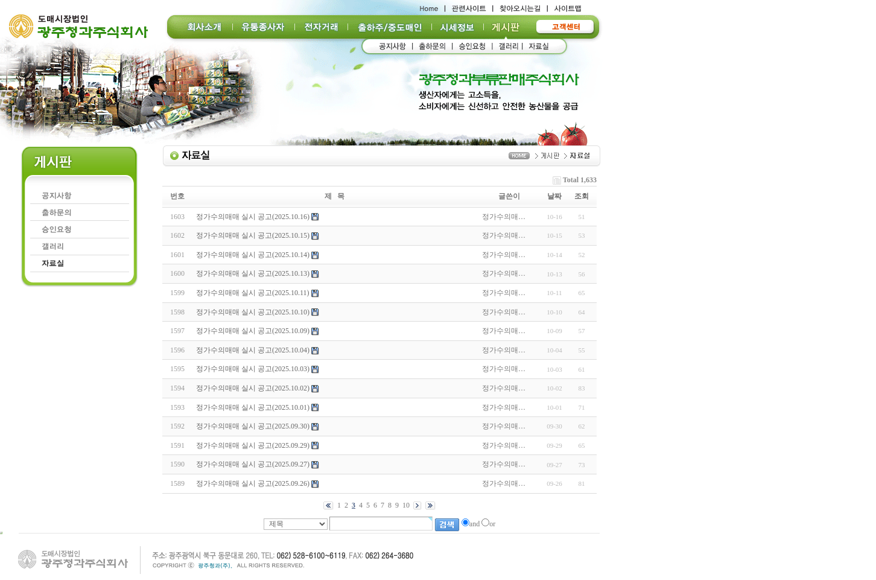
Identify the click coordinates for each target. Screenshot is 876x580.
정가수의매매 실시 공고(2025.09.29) (252, 445)
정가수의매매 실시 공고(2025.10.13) (252, 273)
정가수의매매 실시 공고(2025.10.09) (252, 331)
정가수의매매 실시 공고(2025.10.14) (252, 254)
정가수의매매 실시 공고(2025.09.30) (252, 426)
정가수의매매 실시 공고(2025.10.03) (252, 369)
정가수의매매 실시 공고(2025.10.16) (252, 216)
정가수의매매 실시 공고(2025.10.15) (252, 235)
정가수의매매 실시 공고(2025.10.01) (252, 407)
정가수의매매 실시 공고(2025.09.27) (252, 464)
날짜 (554, 196)
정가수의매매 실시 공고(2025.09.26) (252, 483)
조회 (581, 196)
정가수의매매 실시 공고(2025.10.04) (252, 350)
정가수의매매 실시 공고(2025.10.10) (252, 312)
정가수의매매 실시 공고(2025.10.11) (252, 292)
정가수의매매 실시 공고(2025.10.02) (252, 388)
